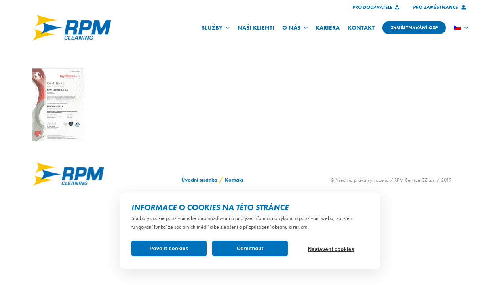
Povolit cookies (169, 248)
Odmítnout (250, 248)
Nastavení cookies (331, 249)
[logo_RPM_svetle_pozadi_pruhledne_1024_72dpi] (71, 17)
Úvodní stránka (199, 180)
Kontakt (234, 180)
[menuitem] (461, 27)
